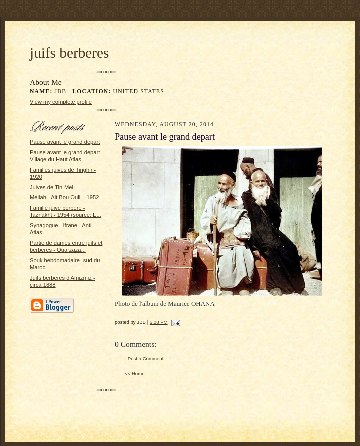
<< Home (135, 373)
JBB (62, 91)
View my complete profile (61, 102)
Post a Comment (146, 358)
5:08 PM (159, 322)
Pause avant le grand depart (65, 142)
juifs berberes (69, 53)
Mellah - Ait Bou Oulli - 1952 (64, 197)
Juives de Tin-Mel (52, 187)
